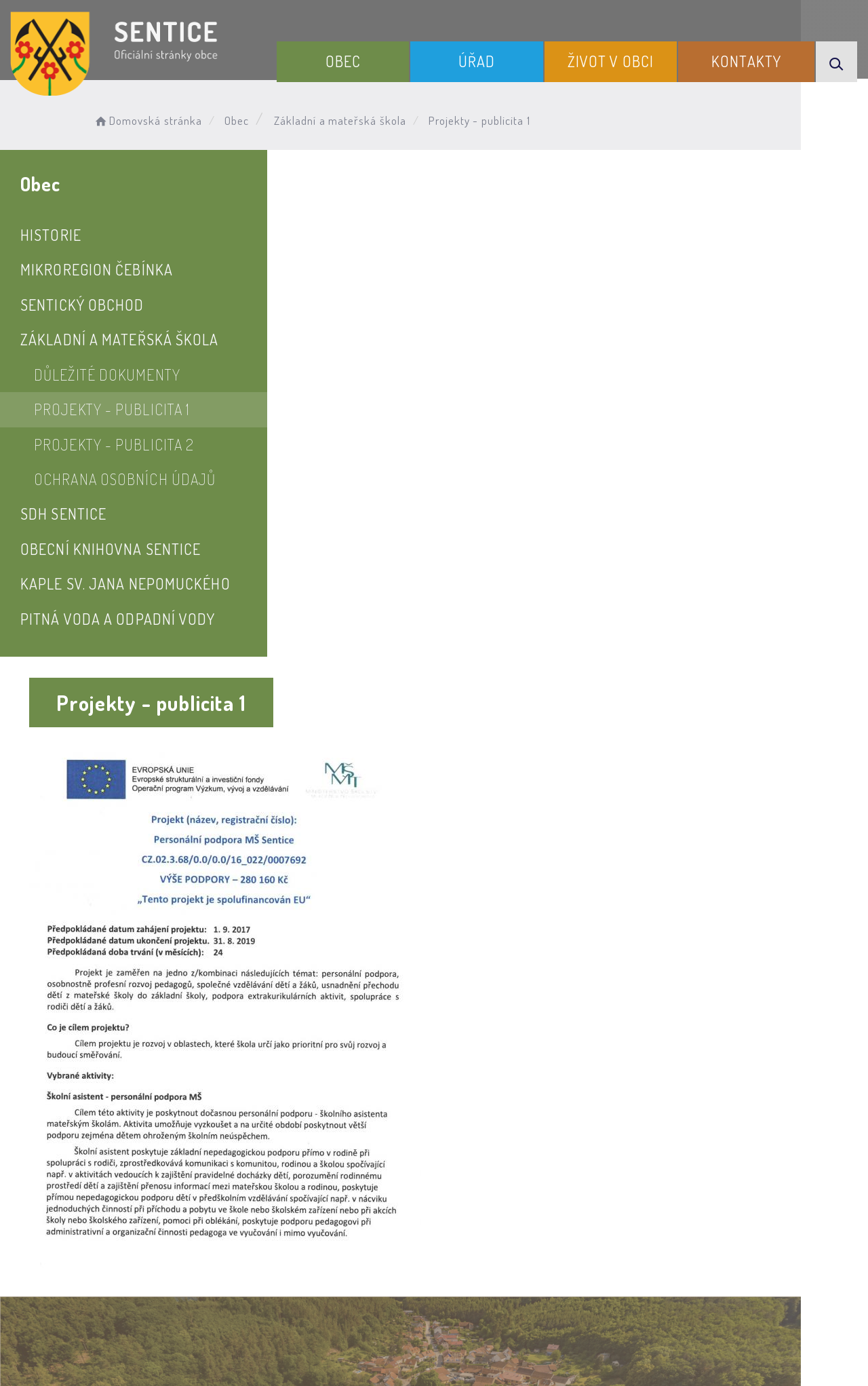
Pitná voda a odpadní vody (118, 618)
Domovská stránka (153, 119)
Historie (50, 234)
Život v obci (620, 59)
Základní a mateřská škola (346, 119)
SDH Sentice (63, 513)
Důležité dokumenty (107, 374)
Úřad (492, 59)
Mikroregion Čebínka (96, 269)
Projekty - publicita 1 (112, 409)
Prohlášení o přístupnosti (287, 1263)
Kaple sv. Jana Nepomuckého (125, 583)
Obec (364, 59)
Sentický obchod (82, 304)
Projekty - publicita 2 (114, 444)
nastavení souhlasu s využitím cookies (738, 1351)
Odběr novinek (436, 1263)
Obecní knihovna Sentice (110, 548)
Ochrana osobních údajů (125, 478)
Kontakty (750, 59)
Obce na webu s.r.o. (650, 1329)
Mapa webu (542, 1263)
